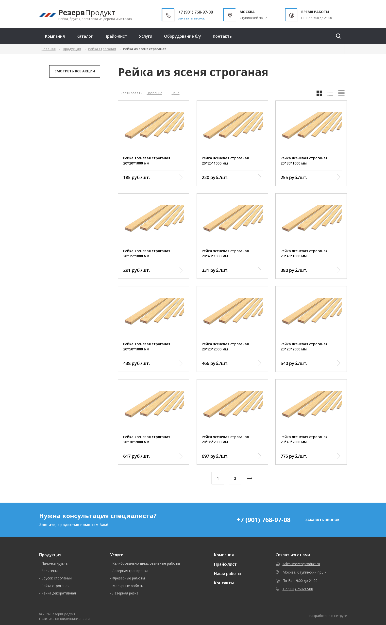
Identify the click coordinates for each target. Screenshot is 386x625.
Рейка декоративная (58, 593)
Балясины (49, 570)
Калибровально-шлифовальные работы (146, 563)
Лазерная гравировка (130, 570)
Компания (55, 36)
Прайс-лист (115, 36)
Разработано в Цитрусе (328, 615)
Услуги (145, 36)
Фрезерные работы (128, 578)
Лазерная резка (125, 593)
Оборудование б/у (182, 36)
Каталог (85, 36)
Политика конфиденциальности (64, 618)
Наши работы (227, 573)
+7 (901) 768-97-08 (263, 519)
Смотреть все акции (74, 71)
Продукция (50, 555)
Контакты (223, 36)
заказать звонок (191, 18)
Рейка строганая (55, 585)
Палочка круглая (55, 563)
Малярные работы (128, 585)
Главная (49, 49)
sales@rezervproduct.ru (301, 563)
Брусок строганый (56, 578)
